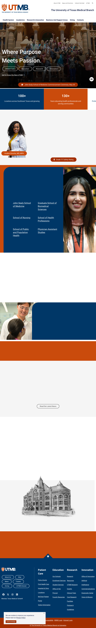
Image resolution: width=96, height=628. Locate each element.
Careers (18, 581)
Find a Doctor (42, 580)
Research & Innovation (35, 20)
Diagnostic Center (87, 593)
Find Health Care (43, 584)
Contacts (80, 20)
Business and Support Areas (57, 20)
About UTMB (57, 3)
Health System (8, 20)
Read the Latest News (48, 406)
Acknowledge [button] (11, 621)
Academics (20, 20)
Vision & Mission (87, 597)
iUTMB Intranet (21, 586)
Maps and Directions (67, 3)
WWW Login (58, 620)
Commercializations (88, 589)
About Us (8, 577)
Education (25, 69)
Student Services (58, 585)
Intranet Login (68, 620)
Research (39, 69)
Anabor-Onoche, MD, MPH (14, 153)
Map (19, 577)
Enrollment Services (59, 580)
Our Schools (57, 576)
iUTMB (88, 3)
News (7, 581)
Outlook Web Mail (79, 3)
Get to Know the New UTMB (12, 75)
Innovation (54, 69)
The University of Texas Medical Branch (72, 10)
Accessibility (49, 620)
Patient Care (10, 69)
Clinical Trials (71, 593)
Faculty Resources (59, 597)
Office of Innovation (88, 576)
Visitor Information (44, 605)
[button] (44, 613)
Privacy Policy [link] (21, 618)
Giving (72, 20)
